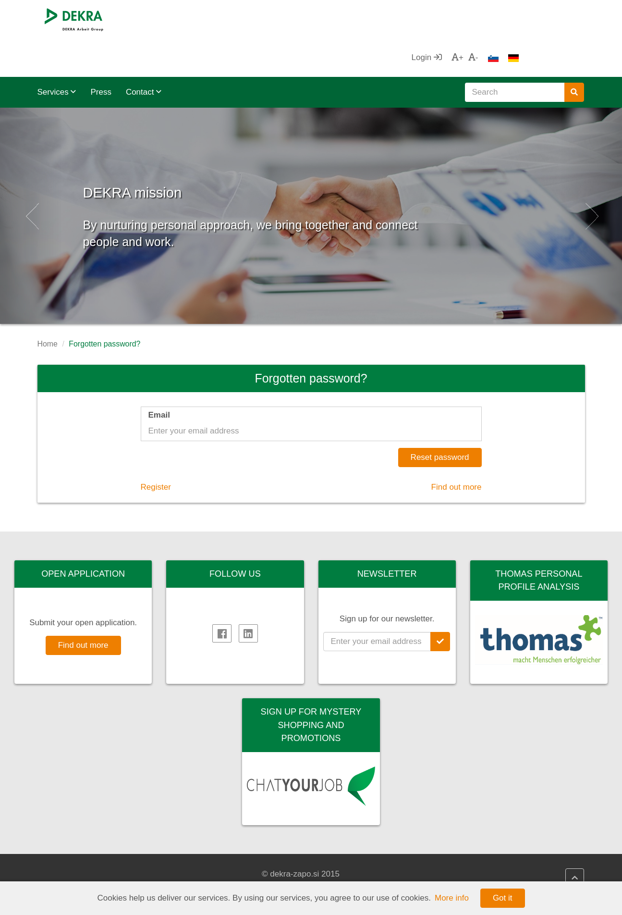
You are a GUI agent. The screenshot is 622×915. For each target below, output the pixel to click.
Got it (502, 898)
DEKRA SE (67, 862)
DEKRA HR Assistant (366, 874)
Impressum (207, 874)
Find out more (456, 448)
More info (452, 898)
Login (491, 19)
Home (47, 305)
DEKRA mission (190, 149)
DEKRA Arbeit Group (85, 874)
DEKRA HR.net (355, 862)
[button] (31, 177)
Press (100, 53)
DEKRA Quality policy (226, 862)
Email (159, 376)
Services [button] (56, 53)
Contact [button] (143, 53)
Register (156, 448)
